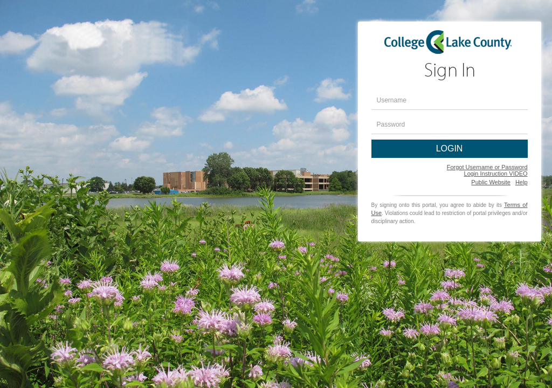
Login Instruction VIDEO (496, 173)
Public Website (490, 182)
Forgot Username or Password (487, 167)
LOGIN (449, 148)
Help (521, 182)
